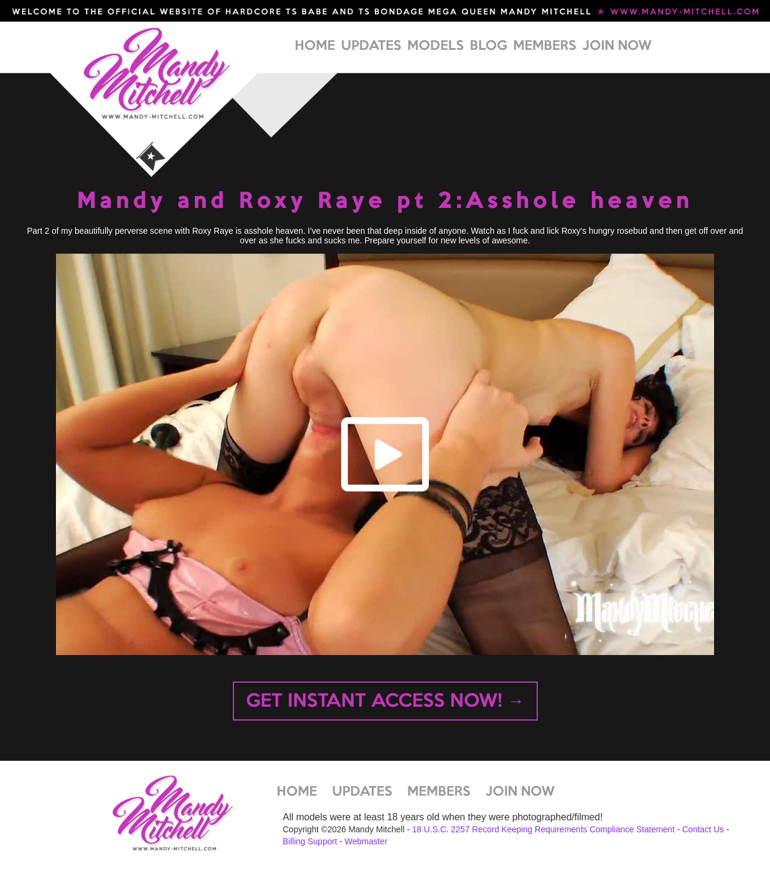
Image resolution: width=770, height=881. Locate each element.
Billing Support (310, 841)
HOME (315, 46)
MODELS (435, 46)
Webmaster (366, 841)
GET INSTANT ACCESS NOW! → (385, 702)
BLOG (488, 46)
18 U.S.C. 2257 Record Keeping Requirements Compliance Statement (543, 829)
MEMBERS (544, 46)
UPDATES (371, 46)
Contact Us (703, 829)
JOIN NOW (616, 46)
